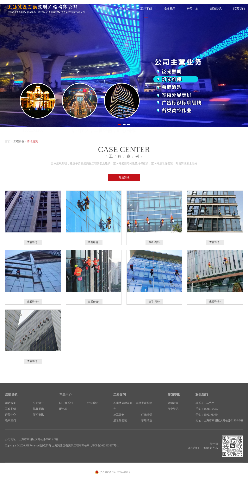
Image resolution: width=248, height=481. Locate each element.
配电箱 (63, 413)
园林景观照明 (144, 407)
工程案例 (18, 140)
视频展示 (38, 413)
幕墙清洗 (32, 140)
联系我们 (10, 424)
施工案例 (118, 418)
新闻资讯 (38, 418)
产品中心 (10, 418)
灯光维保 (146, 418)
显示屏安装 (120, 424)
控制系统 (92, 407)
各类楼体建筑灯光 (122, 410)
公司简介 (38, 407)
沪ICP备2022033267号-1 (104, 449)
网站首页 (10, 407)
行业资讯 (173, 413)
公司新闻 (173, 407)
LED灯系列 (66, 407)
